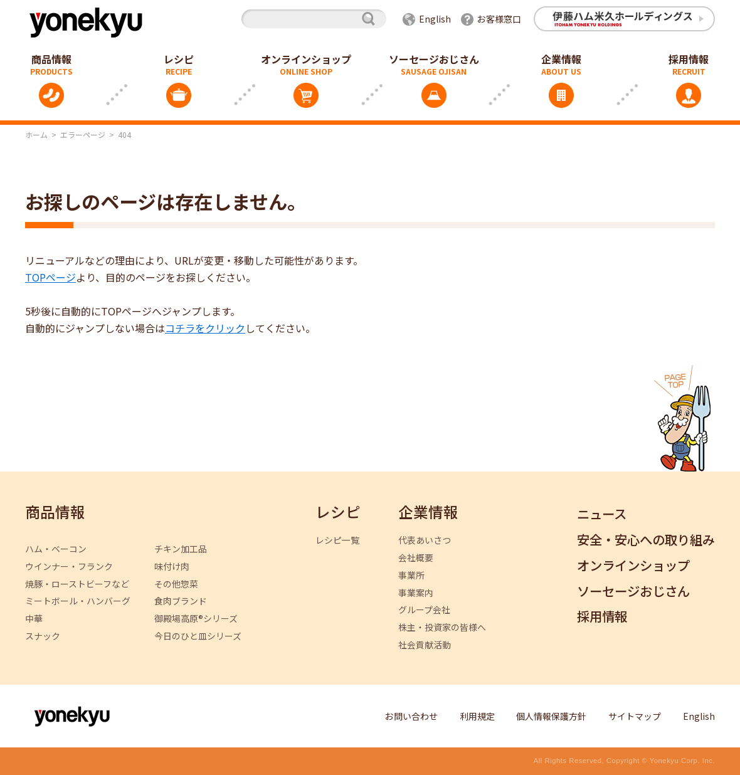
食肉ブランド (180, 601)
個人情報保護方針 (551, 716)
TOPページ (50, 277)
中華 (34, 618)
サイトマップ (634, 716)
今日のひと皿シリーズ (197, 636)
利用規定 (477, 716)
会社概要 (415, 557)
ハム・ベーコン (56, 549)
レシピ (179, 58)
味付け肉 (171, 566)
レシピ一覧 (337, 540)
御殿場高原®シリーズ (196, 618)
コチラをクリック (205, 327)
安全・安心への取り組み (646, 540)
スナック (42, 636)
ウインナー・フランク (69, 566)
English (435, 19)
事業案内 (415, 593)
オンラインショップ (306, 58)
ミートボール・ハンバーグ (77, 601)
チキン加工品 (180, 549)
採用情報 (602, 616)
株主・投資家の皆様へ (442, 627)
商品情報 (55, 512)
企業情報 (561, 58)
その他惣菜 (176, 584)
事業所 (411, 575)
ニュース (601, 514)
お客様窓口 (499, 19)
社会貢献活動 (424, 645)
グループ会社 (424, 609)
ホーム (36, 134)
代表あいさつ (424, 540)
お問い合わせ (411, 716)
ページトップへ (682, 418)
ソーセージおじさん (434, 58)
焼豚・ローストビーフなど (77, 584)
